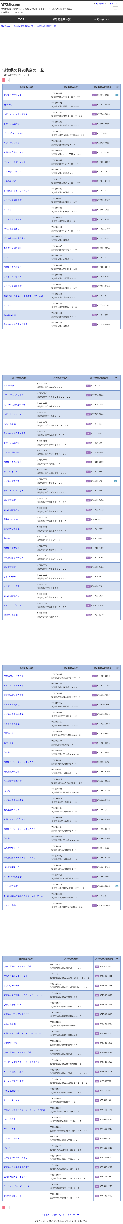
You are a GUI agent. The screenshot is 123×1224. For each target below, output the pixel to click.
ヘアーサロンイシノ (13, 143)
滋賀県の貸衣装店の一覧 (23, 70)
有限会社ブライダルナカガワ (16, 1014)
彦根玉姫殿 (9, 743)
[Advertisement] (61, 48)
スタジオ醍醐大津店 (13, 200)
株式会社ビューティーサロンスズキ (19, 762)
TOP (21, 19)
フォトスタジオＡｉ (13, 219)
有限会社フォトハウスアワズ (16, 191)
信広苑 (7, 752)
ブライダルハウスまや (13, 133)
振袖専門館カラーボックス (15, 1177)
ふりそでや (9, 386)
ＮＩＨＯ (8, 210)
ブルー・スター (11, 1129)
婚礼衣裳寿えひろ (12, 772)
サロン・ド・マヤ (12, 1100)
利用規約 (100, 3)
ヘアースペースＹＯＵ (13, 1138)
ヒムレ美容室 (10, 1024)
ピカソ (7, 1148)
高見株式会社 (10, 315)
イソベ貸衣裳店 (11, 886)
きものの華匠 (10, 577)
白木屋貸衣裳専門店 (13, 781)
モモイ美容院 (10, 424)
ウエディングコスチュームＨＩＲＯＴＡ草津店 (24, 1110)
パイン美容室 (10, 1119)
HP (117, 95)
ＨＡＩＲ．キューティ (13, 686)
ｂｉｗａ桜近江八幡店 (13, 1072)
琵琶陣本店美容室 (12, 529)
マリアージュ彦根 (12, 586)
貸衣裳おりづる (11, 1043)
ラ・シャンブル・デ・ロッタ (16, 1186)
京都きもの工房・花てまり (15, 1158)
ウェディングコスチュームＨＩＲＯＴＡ (21, 1062)
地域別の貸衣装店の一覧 (61, 19)
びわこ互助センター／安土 (15, 976)
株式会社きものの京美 (13, 558)
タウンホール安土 (12, 986)
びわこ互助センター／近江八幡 (17, 966)
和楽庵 (7, 538)
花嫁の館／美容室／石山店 (15, 324)
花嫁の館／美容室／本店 (14, 433)
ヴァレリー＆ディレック (14, 162)
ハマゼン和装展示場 (13, 877)
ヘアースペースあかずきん (15, 114)
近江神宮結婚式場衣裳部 (14, 238)
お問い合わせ (102, 19)
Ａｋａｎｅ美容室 (12, 705)
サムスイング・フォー (13, 491)
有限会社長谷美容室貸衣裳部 (16, 1167)
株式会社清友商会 (12, 481)
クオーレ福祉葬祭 (12, 124)
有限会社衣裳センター (13, 95)
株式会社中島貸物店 (13, 267)
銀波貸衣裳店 (10, 500)
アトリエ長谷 (10, 905)
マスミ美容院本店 (12, 229)
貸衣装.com (10, 4)
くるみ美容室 (10, 181)
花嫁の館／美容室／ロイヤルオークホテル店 (23, 296)
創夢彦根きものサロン (13, 519)
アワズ (7, 258)
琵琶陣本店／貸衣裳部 (13, 676)
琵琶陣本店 (9, 733)
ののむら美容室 (11, 615)
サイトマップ (113, 3)
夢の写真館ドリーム (13, 1196)
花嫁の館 (8, 105)
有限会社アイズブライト (14, 819)
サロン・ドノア (11, 472)
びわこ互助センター (13, 1005)
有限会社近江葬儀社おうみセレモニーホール (23, 896)
